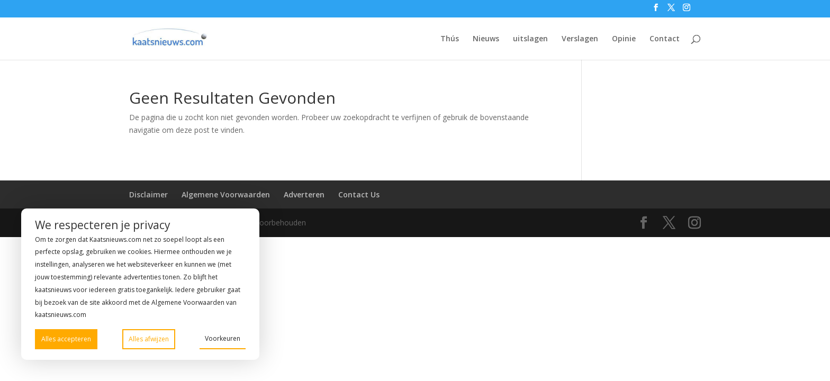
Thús (449, 39)
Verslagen (580, 39)
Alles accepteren (66, 338)
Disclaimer (148, 194)
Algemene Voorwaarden (226, 194)
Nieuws (486, 39)
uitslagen (530, 39)
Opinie (624, 39)
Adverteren (304, 194)
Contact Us (359, 194)
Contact (664, 39)
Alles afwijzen (149, 338)
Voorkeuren (222, 338)
